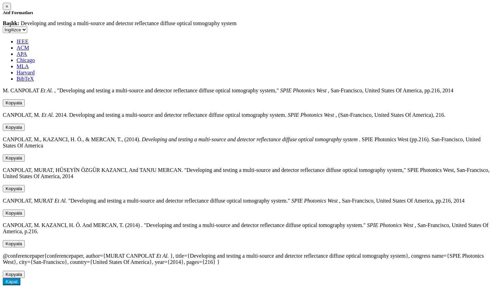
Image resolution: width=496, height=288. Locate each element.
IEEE (23, 41)
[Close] (7, 6)
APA (22, 54)
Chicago (26, 60)
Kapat (12, 281)
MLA (23, 66)
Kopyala (14, 102)
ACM (23, 48)
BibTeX (25, 79)
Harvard (25, 72)
